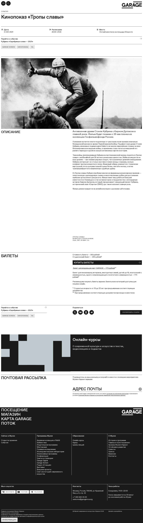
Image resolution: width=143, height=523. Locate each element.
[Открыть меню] (3, 3)
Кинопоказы (23, 47)
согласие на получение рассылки (117, 393)
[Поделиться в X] (75, 312)
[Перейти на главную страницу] (132, 5)
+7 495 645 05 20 (80, 497)
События (4, 11)
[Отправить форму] (140, 389)
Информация (9, 520)
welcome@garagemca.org (83, 499)
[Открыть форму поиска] (8, 3)
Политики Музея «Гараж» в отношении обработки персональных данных (101, 395)
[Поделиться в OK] (86, 312)
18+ (32, 47)
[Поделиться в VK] (80, 312)
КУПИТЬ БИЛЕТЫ (84, 262)
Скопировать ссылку (131, 312)
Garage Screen (8, 47)
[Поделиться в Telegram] (91, 312)
